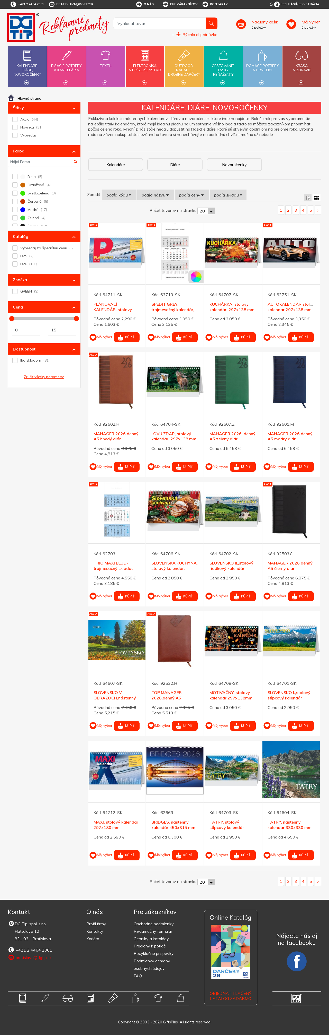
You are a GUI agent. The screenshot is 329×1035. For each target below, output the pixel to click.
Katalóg (20, 236)
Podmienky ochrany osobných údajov (152, 964)
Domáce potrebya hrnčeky (262, 65)
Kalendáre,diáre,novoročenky (27, 66)
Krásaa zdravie (301, 65)
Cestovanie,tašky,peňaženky (223, 66)
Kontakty (215, 4)
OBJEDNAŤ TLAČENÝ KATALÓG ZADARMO (230, 996)
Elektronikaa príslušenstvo (145, 65)
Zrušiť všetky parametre (44, 376)
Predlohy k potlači (150, 945)
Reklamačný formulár (153, 931)
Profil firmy (96, 923)
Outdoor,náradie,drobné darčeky (184, 66)
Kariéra (92, 938)
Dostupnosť (24, 349)
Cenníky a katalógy (151, 938)
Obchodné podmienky (154, 923)
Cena (18, 307)
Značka (20, 279)
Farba (18, 150)
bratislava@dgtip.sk (70, 4)
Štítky (18, 107)
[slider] (11, 318)
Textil (105, 62)
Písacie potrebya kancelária (66, 65)
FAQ (138, 975)
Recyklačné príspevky (154, 953)
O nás (144, 4)
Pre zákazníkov (180, 4)
